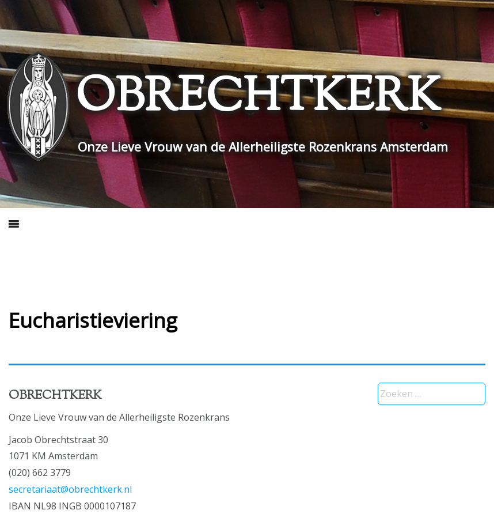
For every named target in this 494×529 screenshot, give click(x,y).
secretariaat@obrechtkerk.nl (70, 489)
